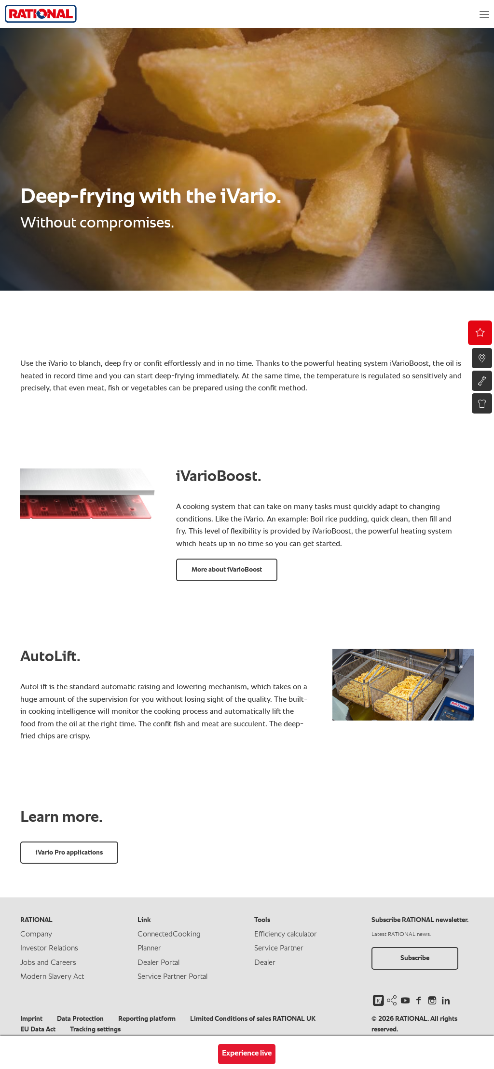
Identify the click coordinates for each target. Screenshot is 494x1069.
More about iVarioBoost (227, 569)
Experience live (247, 1053)
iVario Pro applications (69, 852)
